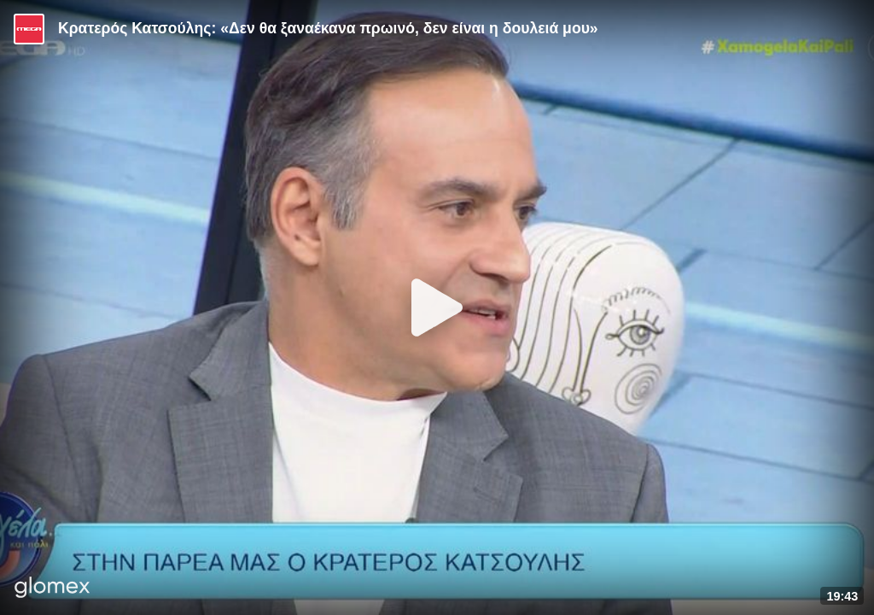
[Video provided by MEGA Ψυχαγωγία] (29, 29)
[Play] (437, 307)
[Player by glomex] (52, 588)
